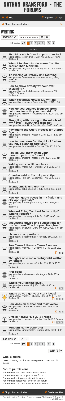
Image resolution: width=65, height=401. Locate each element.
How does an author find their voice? (33, 304)
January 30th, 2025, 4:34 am (48, 228)
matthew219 (28, 146)
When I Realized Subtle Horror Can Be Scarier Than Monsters (33, 64)
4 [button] (39, 43)
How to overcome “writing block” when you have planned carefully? (34, 142)
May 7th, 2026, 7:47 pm (48, 57)
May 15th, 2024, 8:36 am (42, 285)
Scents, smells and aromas (26, 186)
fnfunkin (26, 125)
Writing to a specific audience (28, 164)
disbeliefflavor (29, 237)
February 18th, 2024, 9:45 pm (46, 296)
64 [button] (49, 43)
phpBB (41, 397)
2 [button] (31, 43)
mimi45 (26, 114)
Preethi (25, 296)
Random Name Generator (25, 327)
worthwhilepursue (31, 91)
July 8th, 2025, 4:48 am (47, 216)
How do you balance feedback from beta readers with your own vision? (32, 110)
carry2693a (27, 307)
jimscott (26, 135)
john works (27, 263)
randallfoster (28, 330)
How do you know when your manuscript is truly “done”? (28, 154)
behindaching (29, 189)
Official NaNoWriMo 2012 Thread (29, 317)
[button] (23, 43)
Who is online (12, 357)
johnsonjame (28, 203)
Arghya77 (27, 248)
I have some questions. (24, 234)
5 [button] (43, 43)
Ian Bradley (19, 397)
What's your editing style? (25, 283)
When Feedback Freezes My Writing (32, 100)
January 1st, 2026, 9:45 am (49, 68)
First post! (15, 272)
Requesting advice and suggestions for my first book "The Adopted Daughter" (34, 224)
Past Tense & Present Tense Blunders (32, 245)
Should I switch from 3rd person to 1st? (34, 54)
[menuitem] (9, 17)
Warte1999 (27, 167)
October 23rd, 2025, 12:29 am (47, 135)
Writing (7, 32)
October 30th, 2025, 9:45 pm (47, 125)
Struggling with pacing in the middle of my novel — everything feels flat (34, 121)
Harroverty (27, 216)
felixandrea (27, 57)
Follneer (26, 178)
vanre (25, 285)
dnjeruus (26, 228)
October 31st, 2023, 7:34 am (48, 319)
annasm (26, 102)
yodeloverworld (30, 274)
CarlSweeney (28, 77)
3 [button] (35, 43)
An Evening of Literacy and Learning (32, 75)
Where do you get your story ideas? (32, 293)
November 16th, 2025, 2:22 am (47, 114)
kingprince (27, 68)
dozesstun (27, 319)
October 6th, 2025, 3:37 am (46, 158)
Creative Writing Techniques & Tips (31, 175)
